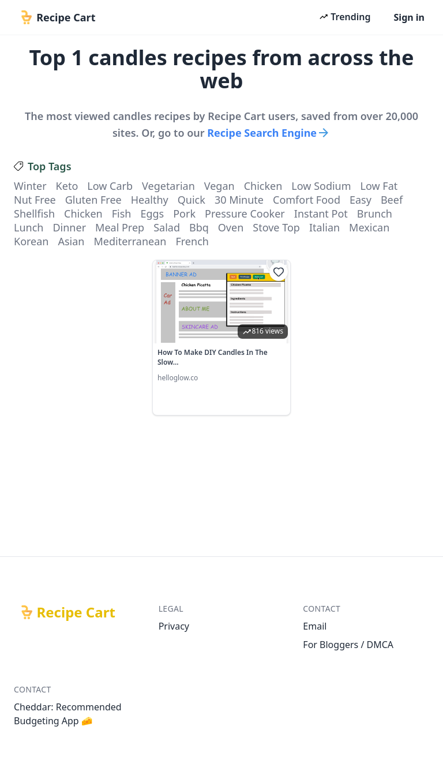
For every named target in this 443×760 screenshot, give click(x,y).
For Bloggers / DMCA (348, 644)
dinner (69, 227)
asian (71, 241)
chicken (263, 186)
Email (314, 626)
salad (166, 227)
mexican (369, 227)
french (191, 241)
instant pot (321, 213)
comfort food (306, 200)
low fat (379, 186)
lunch (28, 227)
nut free (35, 200)
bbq (199, 227)
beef (392, 200)
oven (230, 227)
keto (67, 186)
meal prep (119, 227)
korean (31, 241)
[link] (221, 337)
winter (30, 186)
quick (191, 200)
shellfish (34, 213)
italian (324, 227)
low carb (110, 186)
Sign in (409, 17)
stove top (276, 227)
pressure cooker (245, 213)
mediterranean (129, 241)
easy (360, 200)
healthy (149, 200)
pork (184, 213)
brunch (374, 213)
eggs (152, 213)
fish (122, 213)
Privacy (174, 626)
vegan (219, 186)
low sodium (321, 186)
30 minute (239, 200)
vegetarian (168, 186)
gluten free (93, 200)
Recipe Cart (76, 612)
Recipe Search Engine (269, 133)
